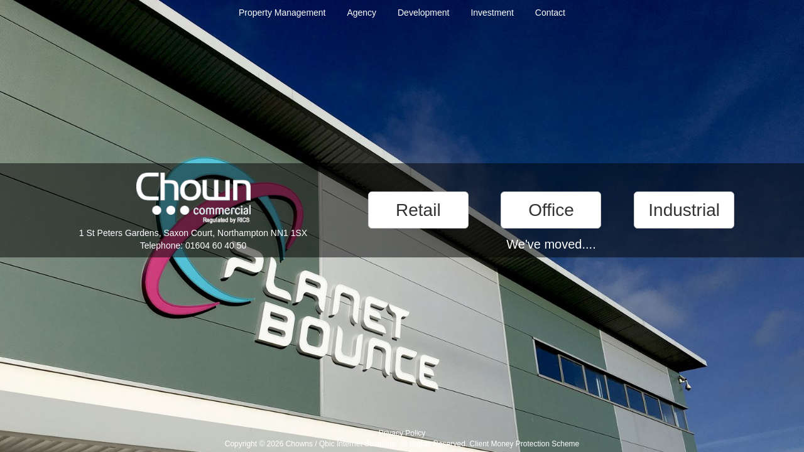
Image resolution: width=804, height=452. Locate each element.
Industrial (684, 210)
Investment (491, 13)
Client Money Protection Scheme (524, 443)
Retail (418, 210)
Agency (361, 13)
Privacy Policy (402, 433)
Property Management (282, 13)
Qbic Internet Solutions (357, 443)
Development (424, 13)
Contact (550, 13)
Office (551, 210)
